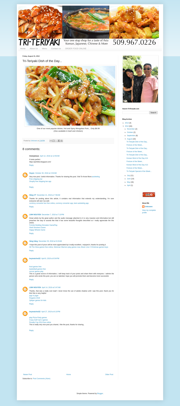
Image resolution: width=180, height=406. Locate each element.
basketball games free (37, 269)
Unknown (149, 207)
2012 (127, 126)
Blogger (100, 393)
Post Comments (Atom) (41, 379)
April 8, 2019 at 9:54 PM (50, 258)
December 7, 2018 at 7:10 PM (53, 215)
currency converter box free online (42, 203)
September (131, 136)
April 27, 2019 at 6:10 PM (50, 312)
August (130, 139)
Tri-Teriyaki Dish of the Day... (137, 142)
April (129, 185)
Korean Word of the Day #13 (137, 165)
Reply (31, 165)
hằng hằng (33, 241)
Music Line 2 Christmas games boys (94, 247)
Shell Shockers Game (37, 228)
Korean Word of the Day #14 (137, 158)
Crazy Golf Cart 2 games (38, 320)
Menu (44, 48)
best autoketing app (81, 203)
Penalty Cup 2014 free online (40, 322)
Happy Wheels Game (37, 230)
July (128, 175)
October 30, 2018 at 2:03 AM (46, 173)
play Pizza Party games (38, 318)
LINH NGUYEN (35, 215)
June (129, 179)
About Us (34, 48)
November (131, 129)
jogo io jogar (33, 296)
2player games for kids (37, 300)
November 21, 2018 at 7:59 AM (48, 195)
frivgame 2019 (34, 298)
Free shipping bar (35, 179)
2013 (127, 123)
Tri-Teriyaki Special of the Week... (139, 171)
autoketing (96, 177)
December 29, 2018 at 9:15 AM (50, 241)
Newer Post (27, 374)
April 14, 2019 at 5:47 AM (51, 287)
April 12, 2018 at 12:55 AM (49, 156)
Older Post (109, 374)
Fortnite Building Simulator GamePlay (43, 225)
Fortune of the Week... (135, 145)
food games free (35, 267)
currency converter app (64, 203)
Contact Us (56, 48)
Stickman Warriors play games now (67, 247)
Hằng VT (32, 195)
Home (22, 48)
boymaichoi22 (34, 258)
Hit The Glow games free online (41, 247)
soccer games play (36, 271)
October (130, 132)
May (129, 182)
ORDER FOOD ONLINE (75, 48)
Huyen (31, 173)
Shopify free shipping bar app (40, 181)
